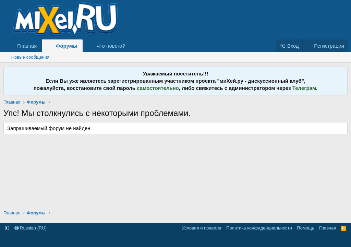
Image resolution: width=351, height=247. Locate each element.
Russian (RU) (30, 228)
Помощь (305, 228)
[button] (130, 45)
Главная (27, 46)
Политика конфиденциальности (259, 228)
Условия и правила (201, 228)
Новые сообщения (30, 57)
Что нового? (110, 46)
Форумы (66, 46)
